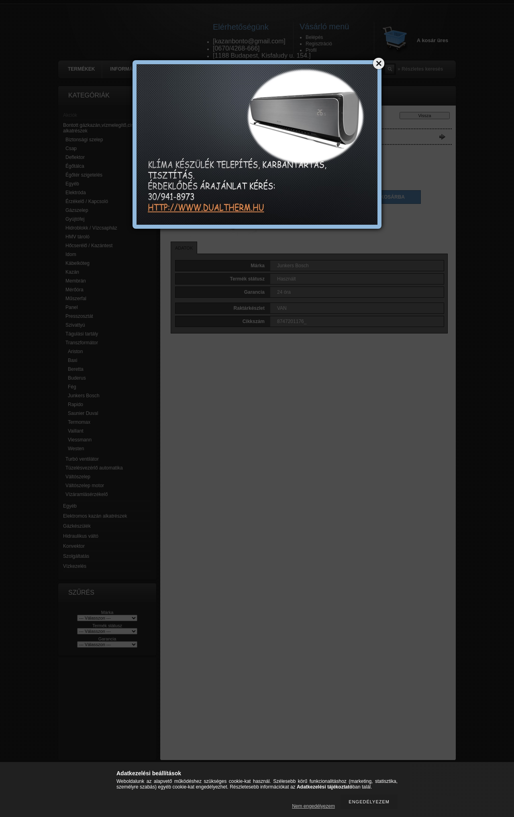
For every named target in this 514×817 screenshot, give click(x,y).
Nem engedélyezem (313, 806)
